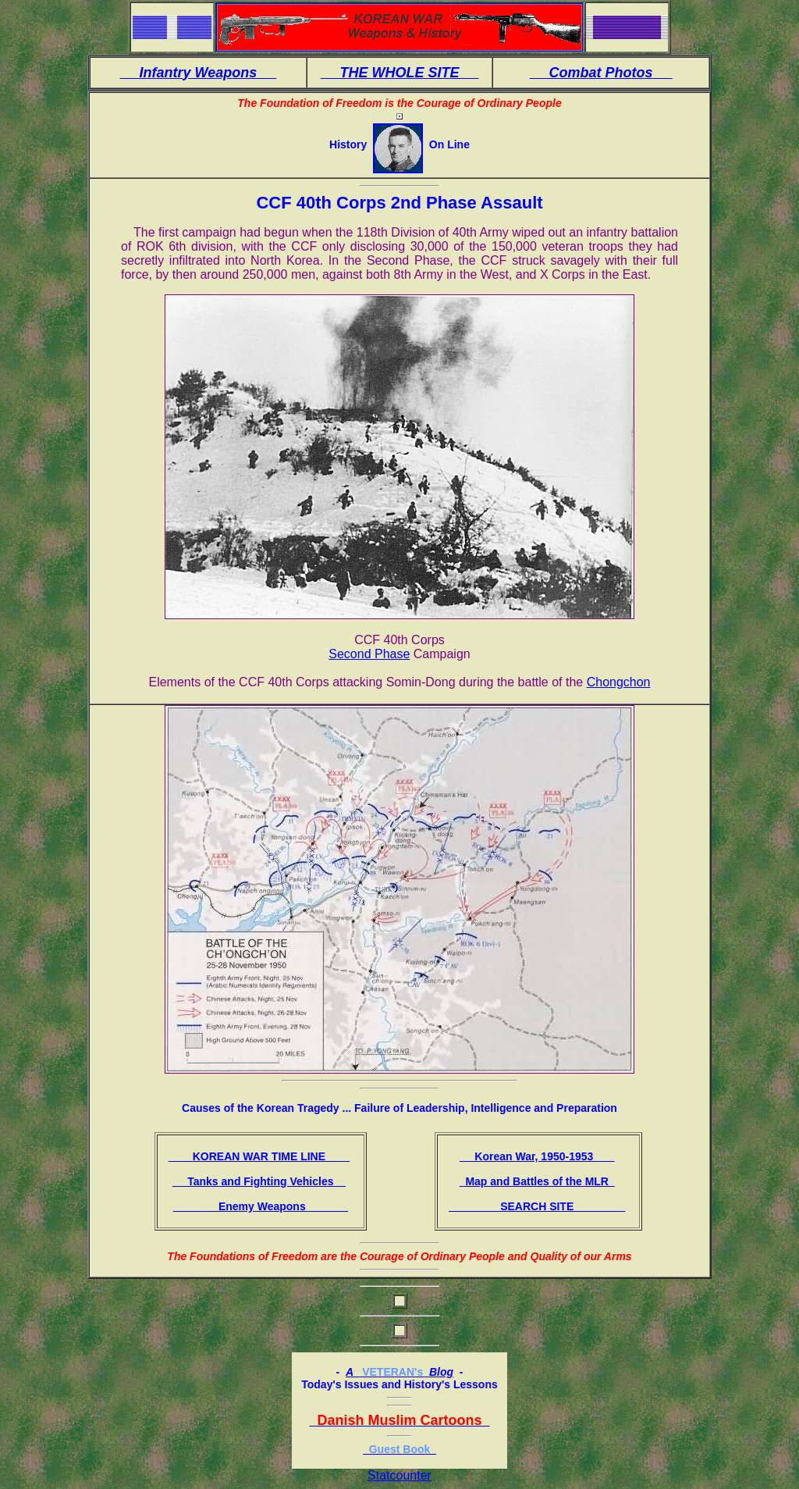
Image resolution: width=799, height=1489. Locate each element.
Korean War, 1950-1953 (537, 1156)
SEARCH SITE (537, 1206)
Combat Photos (601, 72)
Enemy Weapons (261, 1206)
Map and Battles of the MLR (537, 1181)
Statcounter (399, 1475)
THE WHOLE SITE (399, 72)
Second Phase (369, 654)
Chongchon (619, 682)
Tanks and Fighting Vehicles (259, 1181)
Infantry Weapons (198, 72)
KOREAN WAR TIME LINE (259, 1156)
